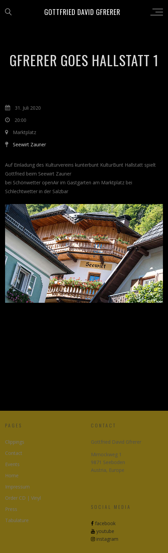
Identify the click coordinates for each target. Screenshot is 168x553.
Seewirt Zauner (29, 144)
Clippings (14, 442)
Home (12, 475)
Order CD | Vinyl (23, 498)
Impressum (17, 486)
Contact (13, 453)
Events (12, 464)
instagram (104, 539)
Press (11, 509)
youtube (102, 531)
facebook (103, 523)
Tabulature (17, 520)
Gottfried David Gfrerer (82, 12)
